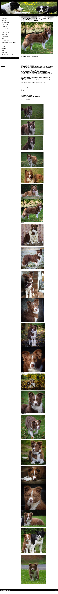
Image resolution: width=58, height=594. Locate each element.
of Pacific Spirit (31, 68)
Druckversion (4, 590)
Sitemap (8, 590)
